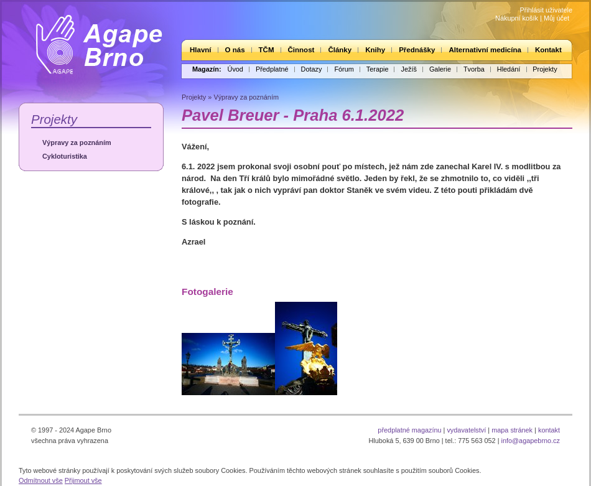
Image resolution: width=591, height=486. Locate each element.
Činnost (301, 50)
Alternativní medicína (485, 50)
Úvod (235, 69)
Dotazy (311, 69)
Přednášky (417, 50)
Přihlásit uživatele (545, 10)
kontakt (549, 430)
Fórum (343, 69)
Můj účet (556, 18)
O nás (235, 50)
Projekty (545, 69)
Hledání (508, 69)
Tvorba (474, 69)
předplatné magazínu (409, 430)
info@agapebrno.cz (530, 440)
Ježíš (408, 69)
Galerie (440, 69)
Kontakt (548, 50)
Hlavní (201, 50)
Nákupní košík (516, 18)
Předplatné (272, 69)
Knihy (375, 50)
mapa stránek (512, 430)
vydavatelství (466, 430)
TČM (266, 50)
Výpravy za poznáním (76, 142)
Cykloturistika (64, 156)
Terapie (377, 69)
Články (339, 50)
